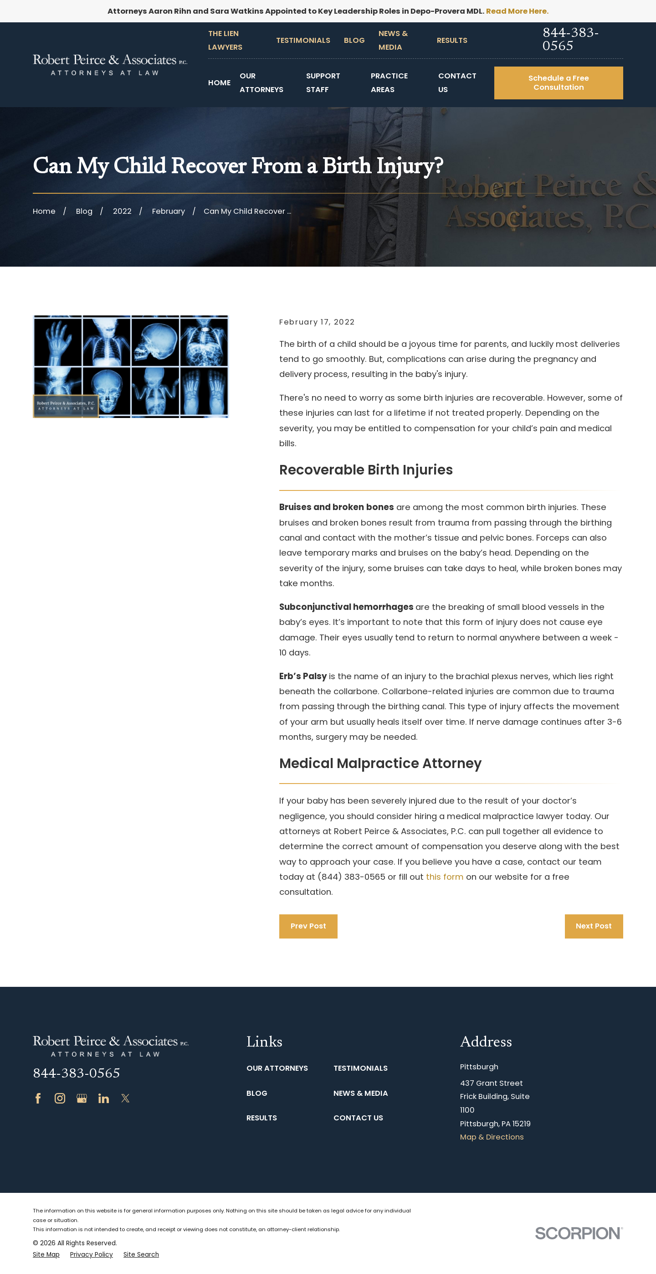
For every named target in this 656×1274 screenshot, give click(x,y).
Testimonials (303, 40)
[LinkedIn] (103, 1098)
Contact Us (358, 1118)
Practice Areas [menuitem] (389, 83)
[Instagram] (60, 1098)
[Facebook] (38, 1098)
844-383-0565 (571, 40)
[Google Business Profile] (82, 1098)
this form (445, 876)
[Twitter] (125, 1098)
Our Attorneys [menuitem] (261, 83)
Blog (354, 40)
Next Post (594, 926)
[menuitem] (46, 1255)
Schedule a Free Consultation (558, 83)
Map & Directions (492, 1137)
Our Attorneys (277, 1068)
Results (452, 40)
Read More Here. (517, 11)
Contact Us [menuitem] (457, 83)
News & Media (360, 1093)
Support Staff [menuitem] (323, 83)
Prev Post (308, 926)
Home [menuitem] (219, 82)
